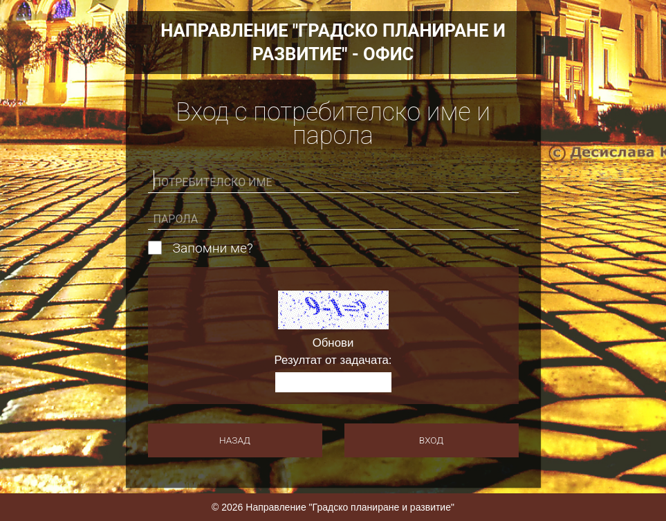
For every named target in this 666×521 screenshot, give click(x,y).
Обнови (333, 343)
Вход (431, 440)
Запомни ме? (213, 248)
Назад (234, 440)
